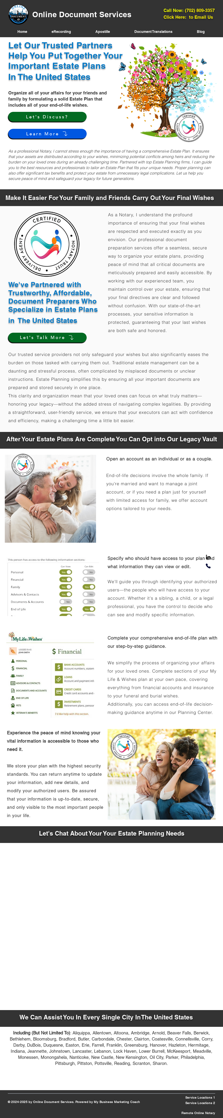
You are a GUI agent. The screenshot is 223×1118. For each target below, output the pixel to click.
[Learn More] (47, 134)
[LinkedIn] (208, 557)
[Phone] (208, 566)
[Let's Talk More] (47, 337)
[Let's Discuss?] (47, 117)
